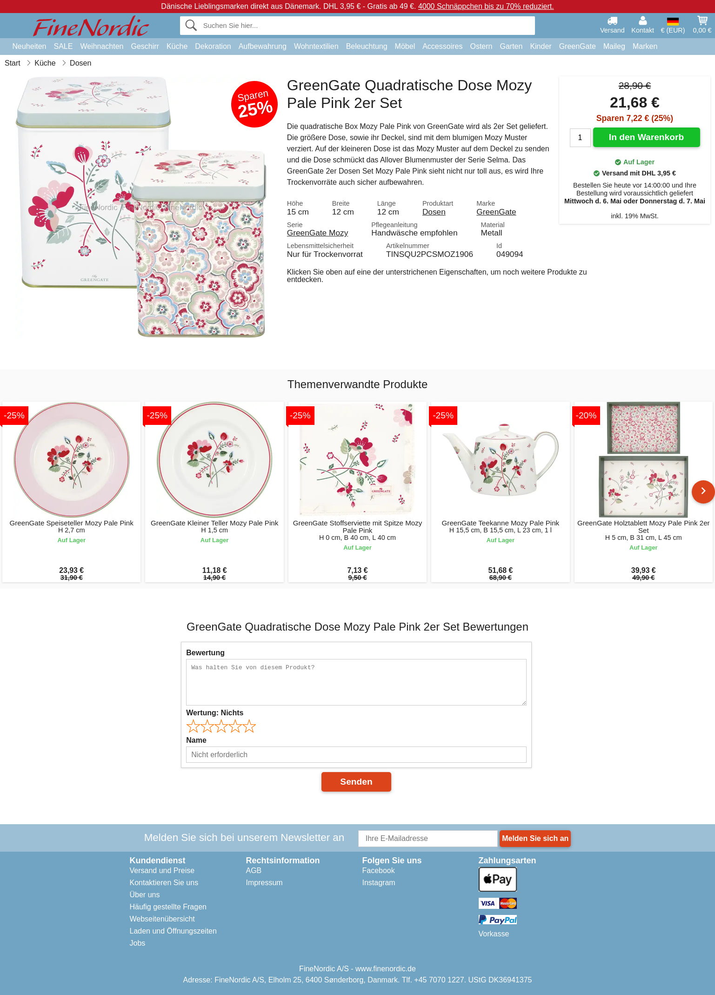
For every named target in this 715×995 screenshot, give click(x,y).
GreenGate (577, 46)
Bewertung (205, 653)
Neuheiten (30, 46)
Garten (511, 46)
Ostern (481, 46)
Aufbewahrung (263, 46)
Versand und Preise (162, 870)
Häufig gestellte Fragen (168, 907)
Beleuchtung (367, 46)
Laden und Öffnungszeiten (173, 931)
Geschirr (145, 46)
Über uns (145, 895)
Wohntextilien (316, 46)
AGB (254, 870)
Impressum (264, 883)
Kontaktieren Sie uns (164, 883)
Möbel (405, 46)
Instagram (378, 883)
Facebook (378, 870)
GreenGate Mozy (317, 232)
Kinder (540, 46)
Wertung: (214, 713)
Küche (177, 46)
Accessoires (442, 46)
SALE (63, 46)
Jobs (138, 943)
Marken (645, 46)
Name (196, 740)
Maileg (614, 46)
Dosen (434, 211)
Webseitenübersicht (162, 919)
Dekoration (213, 46)
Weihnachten (101, 46)
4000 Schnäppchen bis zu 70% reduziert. (486, 6)
